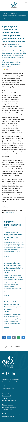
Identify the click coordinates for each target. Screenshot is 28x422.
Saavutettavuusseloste (9, 407)
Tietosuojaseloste (7, 405)
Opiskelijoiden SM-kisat (9, 400)
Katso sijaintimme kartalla (10, 382)
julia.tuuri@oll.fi (10, 212)
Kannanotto (13, 44)
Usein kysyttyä (6, 396)
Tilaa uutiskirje (6, 398)
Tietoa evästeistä (7, 409)
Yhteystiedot (6, 394)
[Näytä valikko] (26, 2)
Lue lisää (6, 256)
